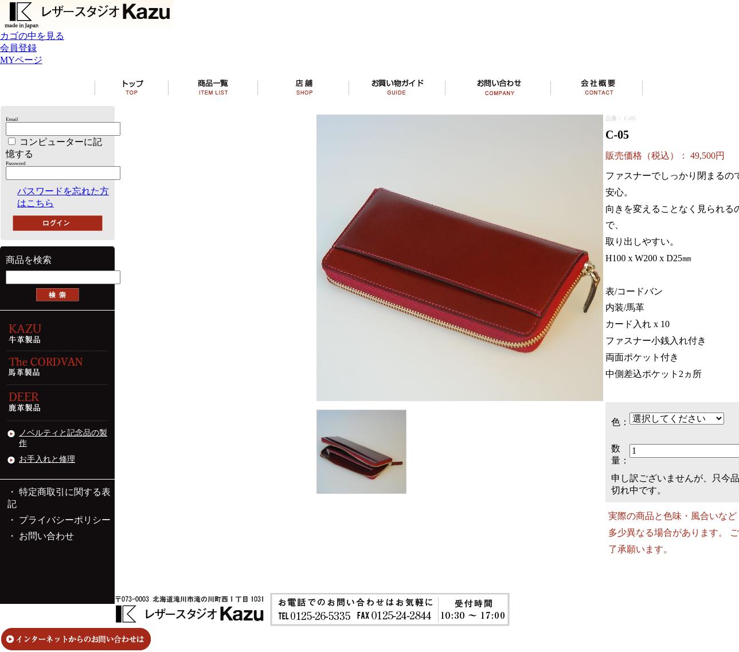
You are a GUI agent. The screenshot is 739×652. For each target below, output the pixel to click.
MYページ (21, 60)
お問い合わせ (46, 536)
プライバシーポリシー (65, 520)
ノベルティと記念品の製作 (63, 438)
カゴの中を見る (32, 36)
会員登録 (18, 48)
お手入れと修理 (47, 459)
